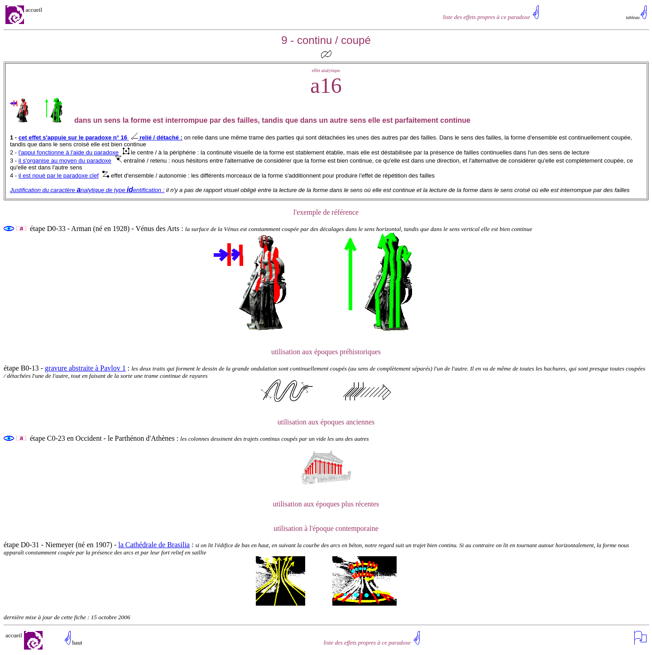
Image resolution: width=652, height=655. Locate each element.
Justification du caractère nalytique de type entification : (87, 190)
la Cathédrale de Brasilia (154, 545)
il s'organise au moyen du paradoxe (65, 160)
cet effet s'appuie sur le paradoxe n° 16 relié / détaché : (100, 137)
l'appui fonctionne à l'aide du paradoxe (69, 152)
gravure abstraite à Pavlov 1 (85, 368)
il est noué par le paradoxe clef (59, 175)
